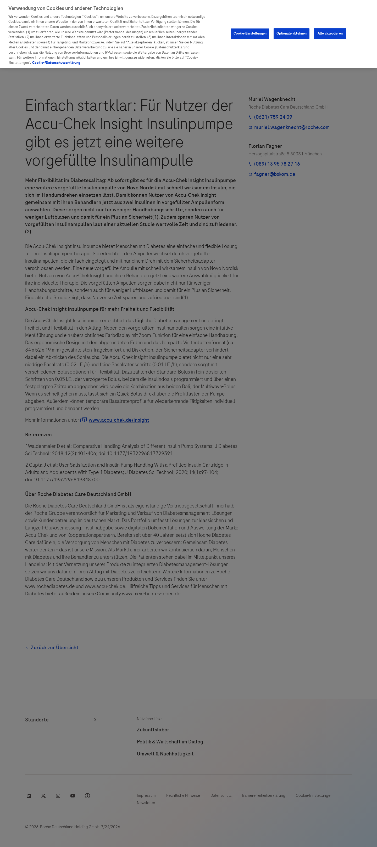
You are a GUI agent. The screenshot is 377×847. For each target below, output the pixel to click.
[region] (188, 34)
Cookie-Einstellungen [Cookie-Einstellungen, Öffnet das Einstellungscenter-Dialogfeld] (250, 33)
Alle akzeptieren (330, 33)
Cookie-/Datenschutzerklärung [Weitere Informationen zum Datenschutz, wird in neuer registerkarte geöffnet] (56, 62)
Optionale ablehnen (291, 33)
